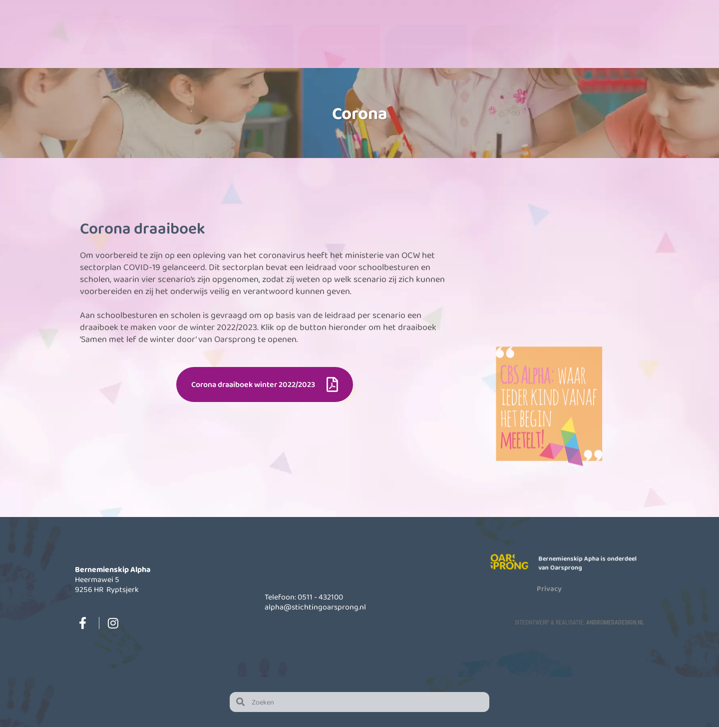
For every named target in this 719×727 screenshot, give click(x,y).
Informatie (425, 46)
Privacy (549, 588)
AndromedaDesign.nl (615, 622)
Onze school (253, 46)
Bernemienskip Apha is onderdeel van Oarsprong (588, 562)
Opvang (339, 46)
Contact (598, 46)
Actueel (512, 46)
